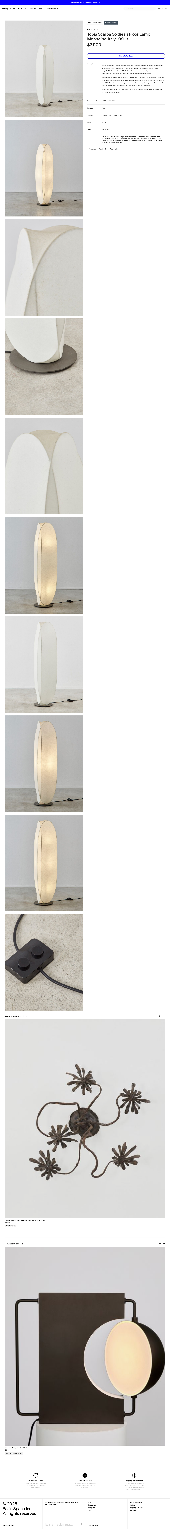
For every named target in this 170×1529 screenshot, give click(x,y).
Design (20, 8)
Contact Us (92, 1505)
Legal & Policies (93, 1525)
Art (26, 8)
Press (90, 1510)
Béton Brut (92, 29)
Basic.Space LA (52, 8)
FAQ (89, 1502)
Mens (40, 8)
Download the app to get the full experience (85, 2)
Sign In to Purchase (126, 56)
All (14, 8)
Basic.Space (6, 8)
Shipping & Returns (136, 1507)
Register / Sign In (136, 1502)
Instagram (91, 1507)
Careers (133, 1510)
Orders (132, 1505)
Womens (33, 8)
